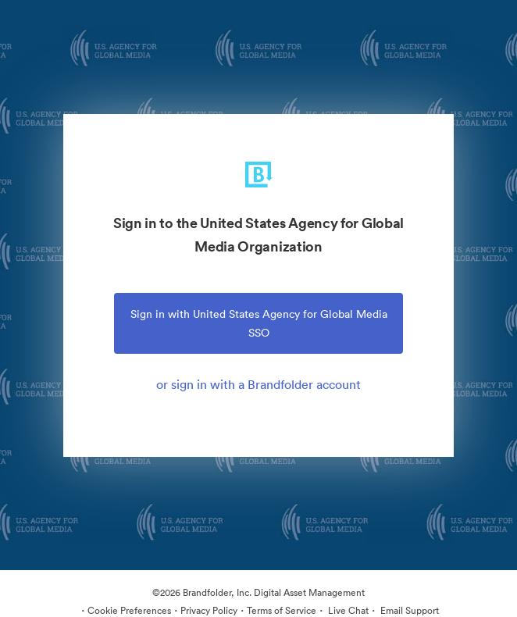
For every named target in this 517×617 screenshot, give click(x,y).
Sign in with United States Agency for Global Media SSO (258, 323)
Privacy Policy (208, 610)
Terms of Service (281, 610)
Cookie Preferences (129, 610)
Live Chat (347, 610)
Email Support (408, 610)
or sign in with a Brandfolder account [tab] (258, 384)
